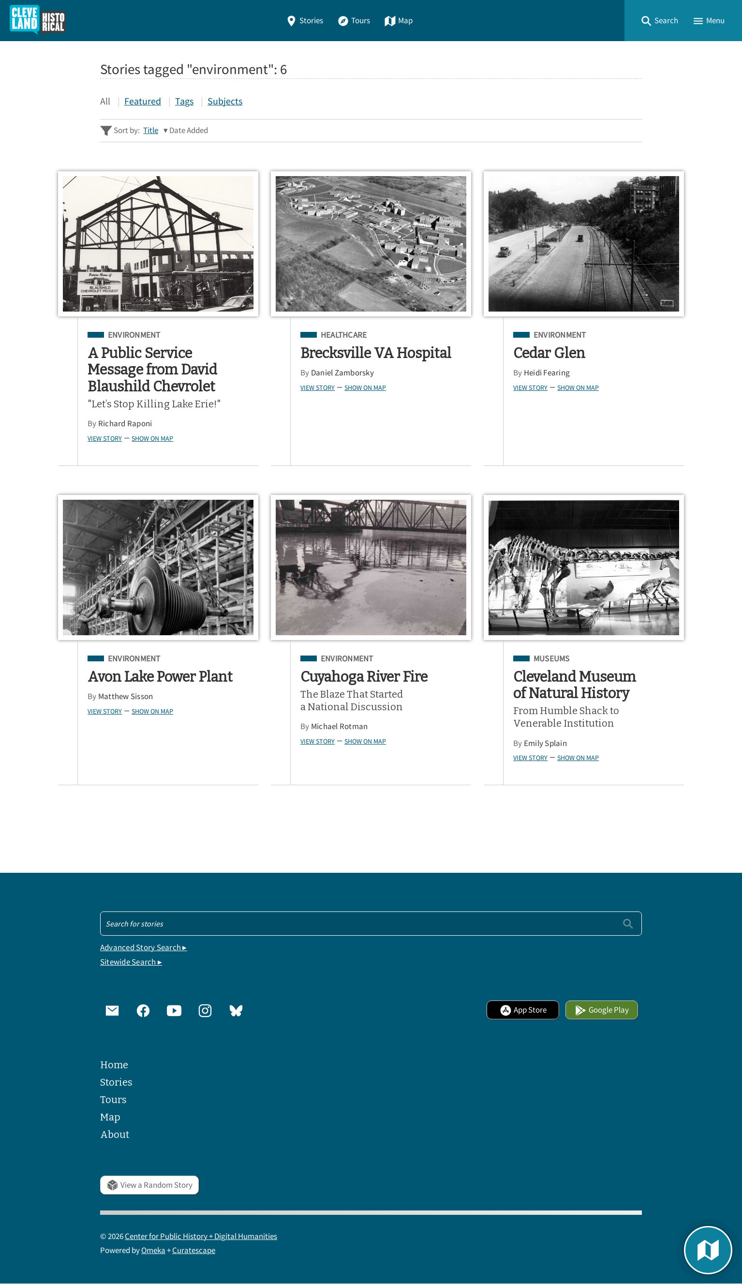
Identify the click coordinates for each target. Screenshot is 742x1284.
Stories (304, 20)
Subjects (225, 101)
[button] (659, 20)
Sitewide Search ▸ (131, 962)
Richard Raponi (125, 423)
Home (114, 1065)
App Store (523, 1010)
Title (150, 130)
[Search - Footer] (371, 923)
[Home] (37, 20)
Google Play (602, 1010)
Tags (184, 101)
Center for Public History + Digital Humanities (201, 1236)
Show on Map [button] (152, 438)
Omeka (153, 1250)
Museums (552, 659)
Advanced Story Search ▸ (143, 947)
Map (398, 20)
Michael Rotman (339, 726)
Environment (134, 335)
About (114, 1134)
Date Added (188, 130)
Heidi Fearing (547, 373)
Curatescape (193, 1250)
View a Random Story (149, 1185)
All (105, 101)
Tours (353, 20)
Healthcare (344, 335)
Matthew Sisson (125, 696)
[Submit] (628, 923)
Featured (142, 101)
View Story (105, 438)
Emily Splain (545, 743)
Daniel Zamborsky (342, 373)
